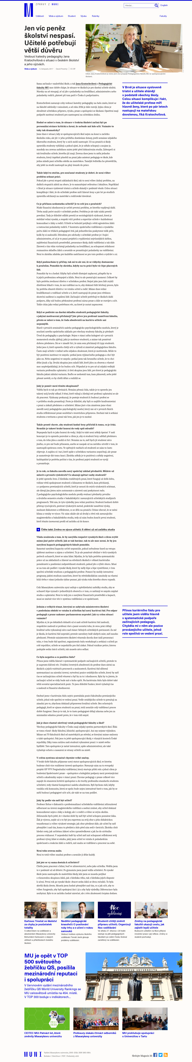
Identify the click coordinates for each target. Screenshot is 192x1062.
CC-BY (72, 69)
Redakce (47, 1056)
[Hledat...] (141, 5)
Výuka (84, 15)
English (164, 5)
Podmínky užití (73, 1056)
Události (40, 15)
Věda (56, 15)
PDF (63, 1056)
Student (72, 15)
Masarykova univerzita (59, 1053)
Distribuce (56, 1056)
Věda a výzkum (30, 68)
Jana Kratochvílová (86, 83)
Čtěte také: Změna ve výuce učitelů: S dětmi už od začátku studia (78, 529)
